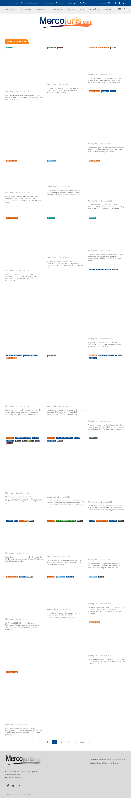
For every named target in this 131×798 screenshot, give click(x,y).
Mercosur (41, 9)
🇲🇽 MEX (114, 269)
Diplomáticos (94, 9)
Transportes (56, 9)
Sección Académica (29, 3)
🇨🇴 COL (31, 440)
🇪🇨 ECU (113, 91)
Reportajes (72, 3)
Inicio (8, 3)
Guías (15, 3)
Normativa (60, 3)
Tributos (105, 91)
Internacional (26, 9)
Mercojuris (9, 91)
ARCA (82, 9)
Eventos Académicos (14, 355)
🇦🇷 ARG (113, 47)
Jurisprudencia (47, 3)
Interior (108, 9)
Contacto (84, 3)
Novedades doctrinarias (66, 520)
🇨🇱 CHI (60, 47)
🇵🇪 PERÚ (10, 443)
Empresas (71, 9)
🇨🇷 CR (38, 440)
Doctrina (9, 9)
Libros (91, 269)
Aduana (9, 520)
